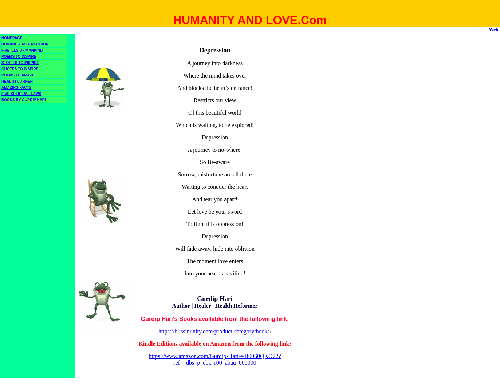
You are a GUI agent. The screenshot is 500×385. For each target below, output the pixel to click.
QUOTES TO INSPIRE (20, 69)
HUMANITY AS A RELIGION (24, 44)
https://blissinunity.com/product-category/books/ (214, 331)
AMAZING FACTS (16, 88)
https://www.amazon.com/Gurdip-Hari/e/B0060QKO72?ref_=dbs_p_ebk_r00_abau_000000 (215, 359)
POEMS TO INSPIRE (18, 57)
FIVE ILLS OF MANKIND (22, 50)
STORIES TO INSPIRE (20, 63)
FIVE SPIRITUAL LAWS (21, 94)
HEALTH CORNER (17, 81)
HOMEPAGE (12, 38)
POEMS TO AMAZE (18, 75)
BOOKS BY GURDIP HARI (23, 100)
